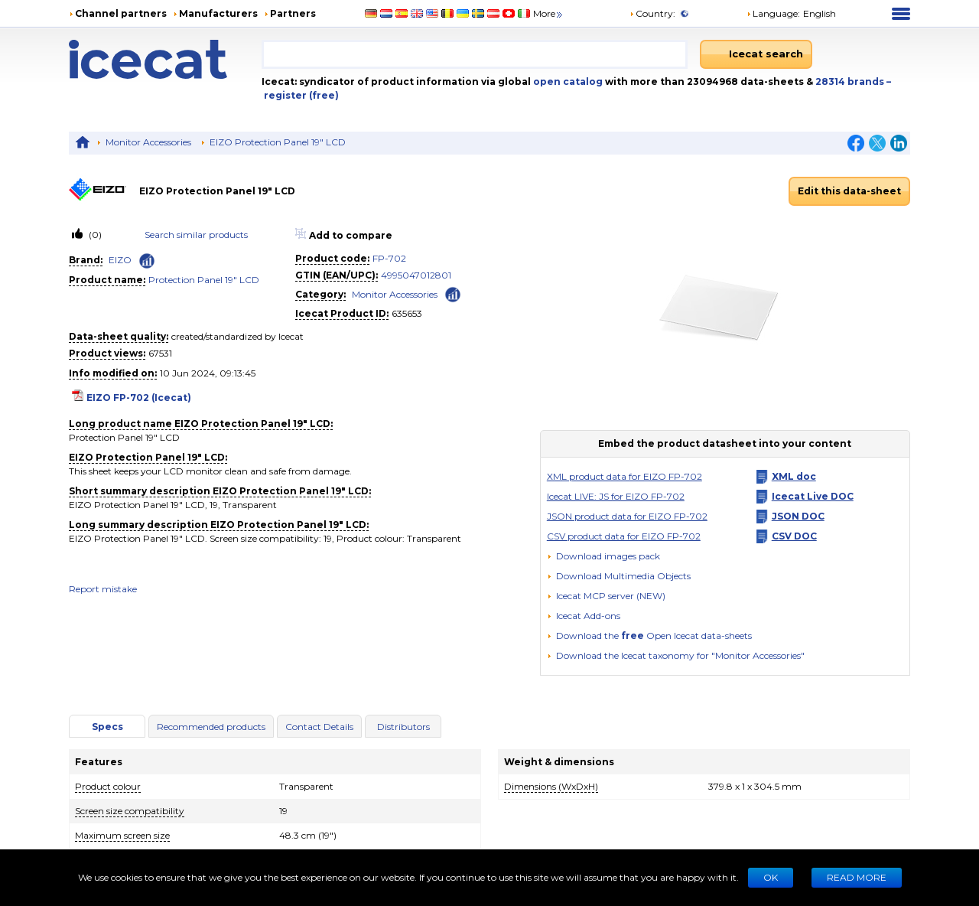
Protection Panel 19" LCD (203, 279)
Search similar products (196, 234)
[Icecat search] (756, 54)
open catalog (567, 81)
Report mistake (103, 589)
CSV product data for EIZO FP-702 (624, 536)
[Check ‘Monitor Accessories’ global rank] (453, 293)
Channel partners (121, 13)
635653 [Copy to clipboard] (407, 313)
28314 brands (850, 81)
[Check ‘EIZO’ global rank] (147, 261)
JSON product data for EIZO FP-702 (627, 516)
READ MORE (856, 877)
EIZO (120, 260)
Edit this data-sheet (849, 191)
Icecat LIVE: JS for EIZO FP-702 (616, 496)
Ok (770, 877)
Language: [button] (773, 13)
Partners (293, 13)
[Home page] (165, 59)
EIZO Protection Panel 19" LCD (278, 142)
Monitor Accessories (148, 142)
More (548, 13)
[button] (619, 576)
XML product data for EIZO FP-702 (624, 476)
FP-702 (389, 258)
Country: (652, 13)
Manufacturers (218, 13)
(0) (94, 234)
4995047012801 (416, 275)
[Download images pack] (603, 556)
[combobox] (475, 54)
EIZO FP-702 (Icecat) (138, 397)
